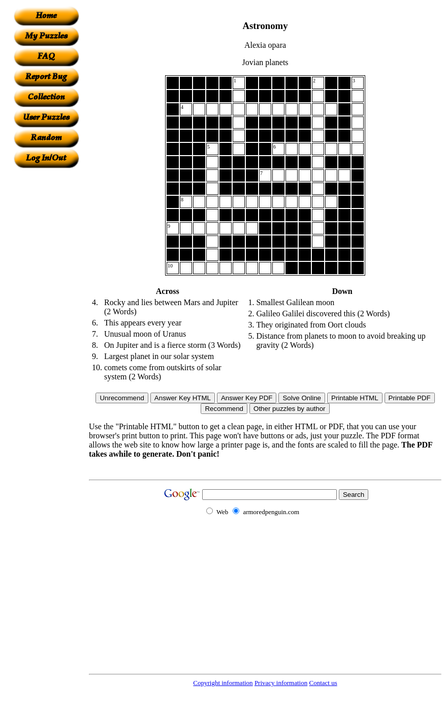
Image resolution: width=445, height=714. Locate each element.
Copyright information (222, 683)
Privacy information (281, 683)
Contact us (323, 683)
